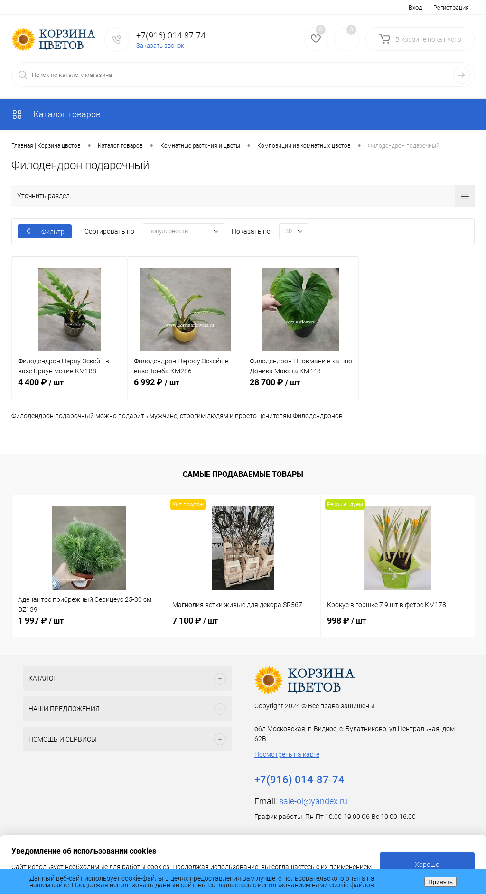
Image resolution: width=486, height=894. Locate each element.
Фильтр (45, 232)
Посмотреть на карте (286, 754)
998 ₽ (346, 621)
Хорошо (427, 864)
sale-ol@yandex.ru (313, 801)
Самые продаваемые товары (243, 474)
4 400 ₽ (69, 387)
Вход (415, 7)
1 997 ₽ (41, 621)
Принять (440, 881)
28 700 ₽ (301, 387)
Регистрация (451, 7)
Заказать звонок (160, 45)
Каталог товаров (56, 114)
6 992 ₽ (185, 387)
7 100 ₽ (195, 621)
